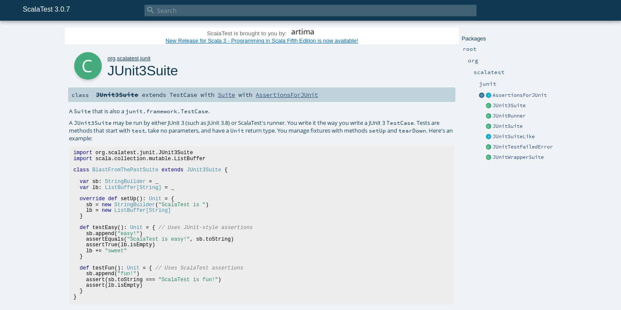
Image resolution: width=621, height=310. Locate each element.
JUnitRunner (509, 116)
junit (145, 58)
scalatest (128, 58)
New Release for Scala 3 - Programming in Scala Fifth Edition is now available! (262, 40)
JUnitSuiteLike (513, 136)
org (111, 58)
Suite (226, 95)
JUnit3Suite (509, 105)
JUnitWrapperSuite (518, 157)
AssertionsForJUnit (519, 95)
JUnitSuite (507, 126)
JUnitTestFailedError (522, 147)
